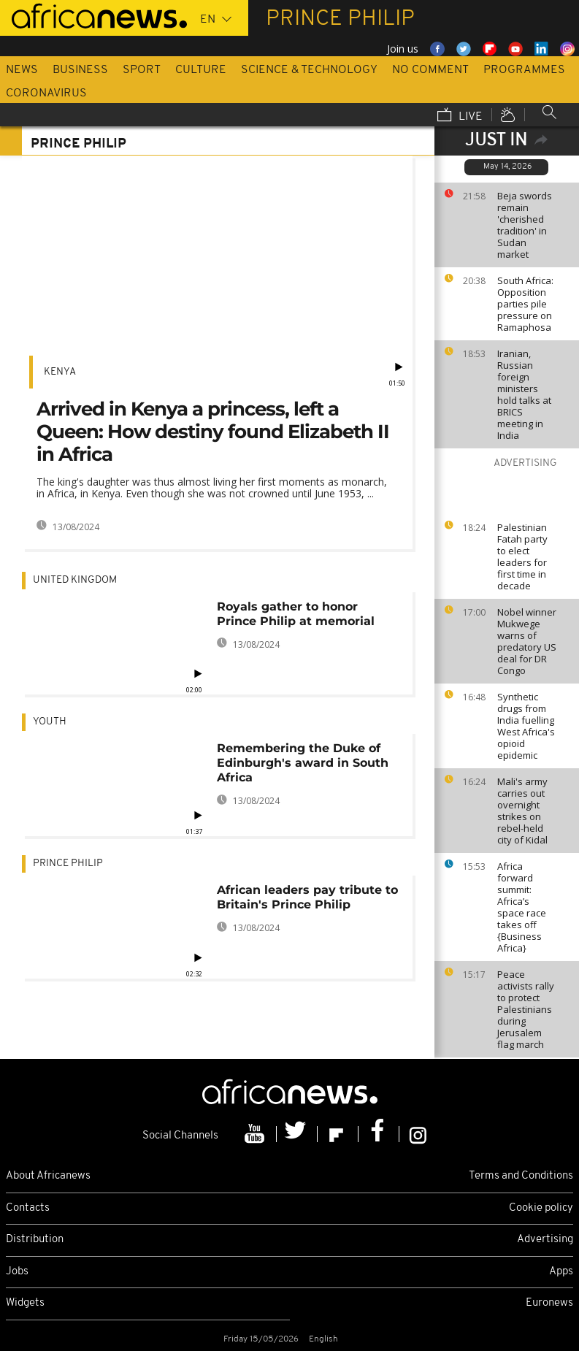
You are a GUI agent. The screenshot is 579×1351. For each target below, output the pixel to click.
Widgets (25, 1303)
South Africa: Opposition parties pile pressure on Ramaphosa (525, 304)
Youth (49, 721)
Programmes (524, 70)
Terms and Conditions (521, 1176)
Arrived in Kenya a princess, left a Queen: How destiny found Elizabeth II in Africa (213, 431)
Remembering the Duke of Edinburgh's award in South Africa (302, 762)
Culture (200, 70)
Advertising (545, 1239)
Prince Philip (68, 863)
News (22, 70)
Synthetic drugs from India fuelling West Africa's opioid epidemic (526, 726)
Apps (561, 1271)
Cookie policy (541, 1208)
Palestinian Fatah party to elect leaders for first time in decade (522, 556)
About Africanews (48, 1176)
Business (80, 70)
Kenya (60, 372)
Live (460, 116)
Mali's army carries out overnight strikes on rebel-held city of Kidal (522, 811)
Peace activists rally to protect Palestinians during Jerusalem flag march (525, 1009)
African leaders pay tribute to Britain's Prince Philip (307, 897)
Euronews (549, 1303)
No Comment (430, 70)
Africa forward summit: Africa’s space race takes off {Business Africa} (521, 907)
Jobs (17, 1271)
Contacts (28, 1208)
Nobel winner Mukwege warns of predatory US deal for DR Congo (526, 641)
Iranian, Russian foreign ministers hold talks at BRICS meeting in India (524, 394)
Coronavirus (46, 93)
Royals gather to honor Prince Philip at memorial (296, 614)
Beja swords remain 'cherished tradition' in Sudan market (524, 225)
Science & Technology (309, 70)
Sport (142, 70)
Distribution (35, 1239)
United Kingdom (75, 580)
